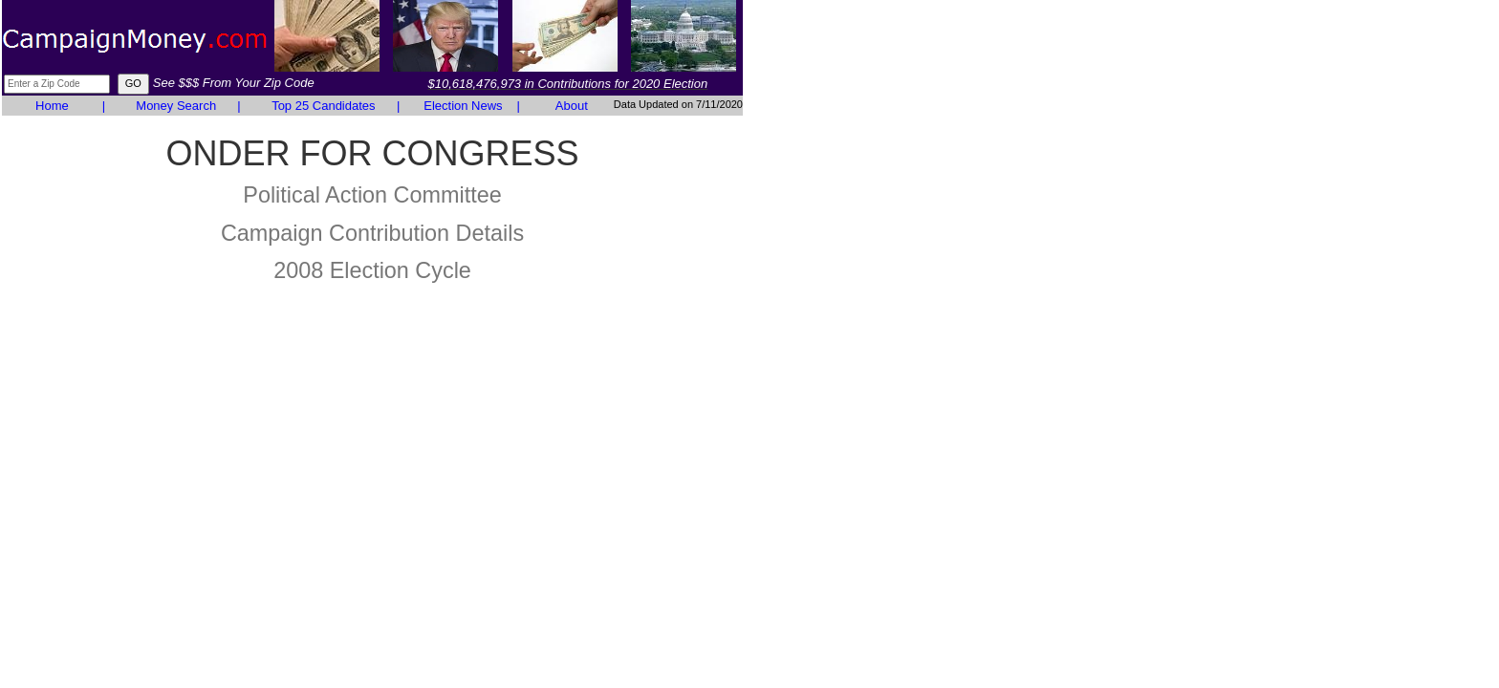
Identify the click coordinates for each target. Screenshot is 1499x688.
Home (52, 105)
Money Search (176, 105)
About (571, 105)
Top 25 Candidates (323, 105)
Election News (463, 105)
